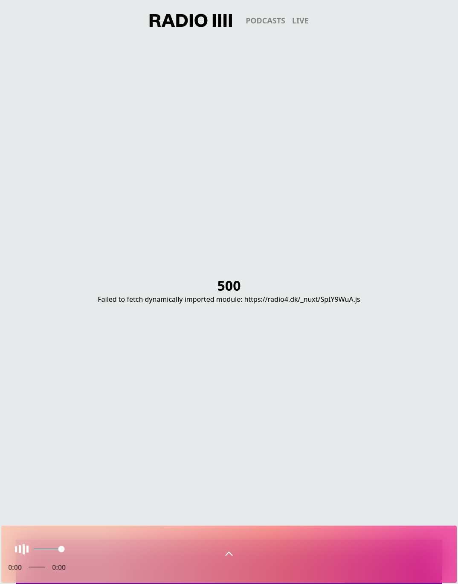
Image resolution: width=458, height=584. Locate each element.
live (300, 20)
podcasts (265, 20)
